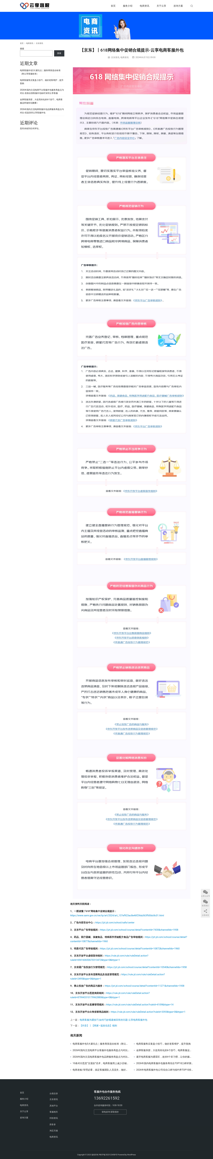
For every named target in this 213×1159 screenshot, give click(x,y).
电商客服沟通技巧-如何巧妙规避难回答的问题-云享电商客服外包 (113, 1019)
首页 (113, 5)
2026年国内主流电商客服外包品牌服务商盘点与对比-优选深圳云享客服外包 (101, 1057)
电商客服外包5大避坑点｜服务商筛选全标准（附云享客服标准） (101, 1044)
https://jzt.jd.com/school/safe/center (114, 922)
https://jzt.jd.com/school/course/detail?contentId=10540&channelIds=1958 (147, 967)
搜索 (22, 48)
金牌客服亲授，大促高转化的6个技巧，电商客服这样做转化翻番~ (164, 1050)
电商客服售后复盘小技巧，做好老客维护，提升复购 (163, 1044)
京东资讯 (115, 57)
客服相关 (54, 1112)
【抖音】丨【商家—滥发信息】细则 (98, 1025)
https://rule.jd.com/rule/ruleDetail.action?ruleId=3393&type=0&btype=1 (148, 1011)
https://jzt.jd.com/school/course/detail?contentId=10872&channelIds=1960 (140, 948)
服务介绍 (127, 5)
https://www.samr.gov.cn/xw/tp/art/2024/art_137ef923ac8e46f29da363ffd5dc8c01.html (117, 915)
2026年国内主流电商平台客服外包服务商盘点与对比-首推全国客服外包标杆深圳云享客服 (101, 1050)
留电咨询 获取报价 (110, 1112)
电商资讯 (144, 5)
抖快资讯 (54, 1118)
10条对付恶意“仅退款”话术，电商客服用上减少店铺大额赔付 (101, 1063)
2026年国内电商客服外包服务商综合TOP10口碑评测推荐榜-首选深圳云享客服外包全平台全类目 (164, 1063)
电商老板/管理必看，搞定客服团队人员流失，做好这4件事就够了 (101, 1070)
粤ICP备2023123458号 (108, 1155)
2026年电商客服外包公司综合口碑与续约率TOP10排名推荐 (164, 1070)
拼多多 (53, 1124)
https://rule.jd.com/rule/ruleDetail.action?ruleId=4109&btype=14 (139, 1004)
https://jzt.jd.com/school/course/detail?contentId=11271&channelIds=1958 (144, 985)
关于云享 (161, 5)
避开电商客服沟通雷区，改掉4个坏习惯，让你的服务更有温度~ (164, 1057)
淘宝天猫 (54, 1130)
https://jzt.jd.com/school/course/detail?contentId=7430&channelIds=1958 (139, 929)
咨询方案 (178, 5)
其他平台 (54, 1105)
